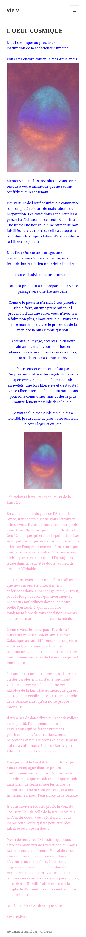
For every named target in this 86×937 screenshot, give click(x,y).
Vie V (13, 10)
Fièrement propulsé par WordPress (29, 932)
